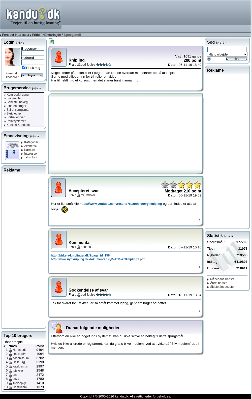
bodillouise (88, 64)
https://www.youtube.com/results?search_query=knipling (121, 204)
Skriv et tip (12, 113)
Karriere (28, 150)
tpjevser (18, 370)
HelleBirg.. (19, 362)
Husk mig (33, 68)
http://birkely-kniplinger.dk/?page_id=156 (80, 255)
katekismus (20, 366)
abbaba (86, 247)
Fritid (36, 35)
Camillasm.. (20, 387)
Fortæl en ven (14, 117)
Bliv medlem (13, 98)
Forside (7, 35)
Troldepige (20, 383)
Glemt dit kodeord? (12, 75)
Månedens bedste (220, 279)
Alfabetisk (29, 146)
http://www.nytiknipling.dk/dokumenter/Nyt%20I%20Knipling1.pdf (98, 259)
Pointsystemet (15, 121)
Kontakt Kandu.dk (17, 125)
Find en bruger (15, 106)
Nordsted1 (19, 350)
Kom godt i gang (16, 94)
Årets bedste (217, 283)
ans (15, 375)
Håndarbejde (52, 35)
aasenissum (21, 358)
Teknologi (29, 157)
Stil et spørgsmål (16, 109)
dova (16, 379)
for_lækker (88, 195)
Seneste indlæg (16, 102)
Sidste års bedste (220, 287)
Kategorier (29, 142)
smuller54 (19, 354)
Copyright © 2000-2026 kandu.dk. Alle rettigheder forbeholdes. (125, 396)
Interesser (22, 35)
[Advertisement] (234, 16)
